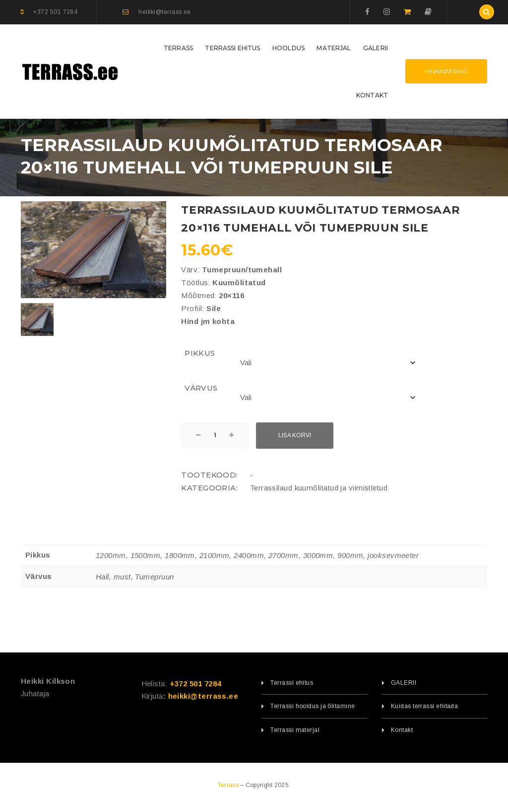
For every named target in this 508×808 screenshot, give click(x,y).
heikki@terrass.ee (203, 696)
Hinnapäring (446, 71)
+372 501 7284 (195, 683)
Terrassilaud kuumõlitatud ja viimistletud (318, 488)
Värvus (201, 388)
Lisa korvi (294, 435)
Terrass (229, 785)
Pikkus (200, 353)
